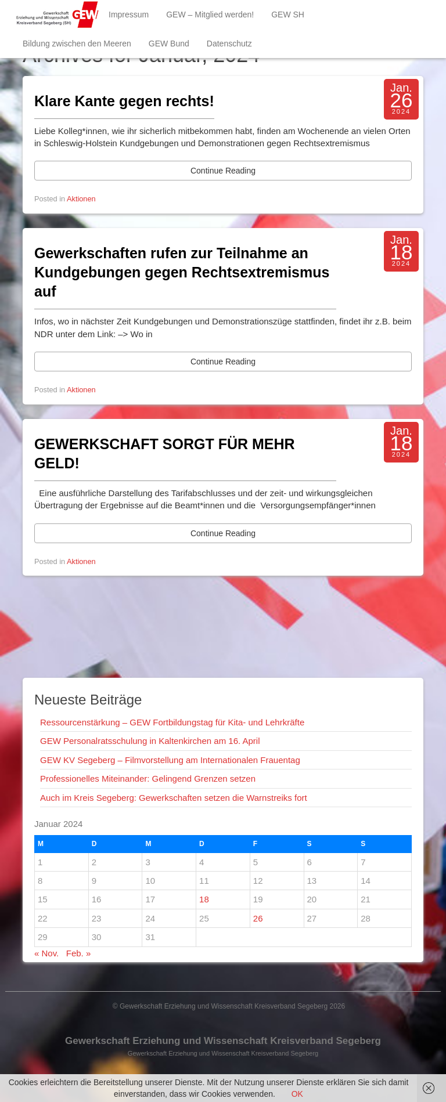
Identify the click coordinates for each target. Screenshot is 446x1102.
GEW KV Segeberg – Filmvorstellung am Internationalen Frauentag (170, 760)
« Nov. (46, 953)
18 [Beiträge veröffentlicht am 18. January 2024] (204, 899)
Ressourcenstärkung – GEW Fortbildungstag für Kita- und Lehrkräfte (172, 722)
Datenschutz (229, 43)
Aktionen (81, 198)
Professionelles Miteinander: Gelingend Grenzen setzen (148, 778)
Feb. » (78, 953)
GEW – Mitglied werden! (210, 14)
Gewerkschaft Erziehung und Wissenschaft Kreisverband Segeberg (223, 1040)
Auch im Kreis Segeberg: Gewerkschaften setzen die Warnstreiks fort (173, 798)
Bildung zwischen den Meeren (77, 43)
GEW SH (287, 14)
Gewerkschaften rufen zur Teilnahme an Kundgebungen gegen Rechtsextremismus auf (181, 272)
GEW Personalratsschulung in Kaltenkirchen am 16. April (150, 741)
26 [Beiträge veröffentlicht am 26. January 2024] (258, 918)
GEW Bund (169, 43)
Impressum (129, 14)
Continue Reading (223, 170)
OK (297, 1094)
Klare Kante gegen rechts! (124, 101)
